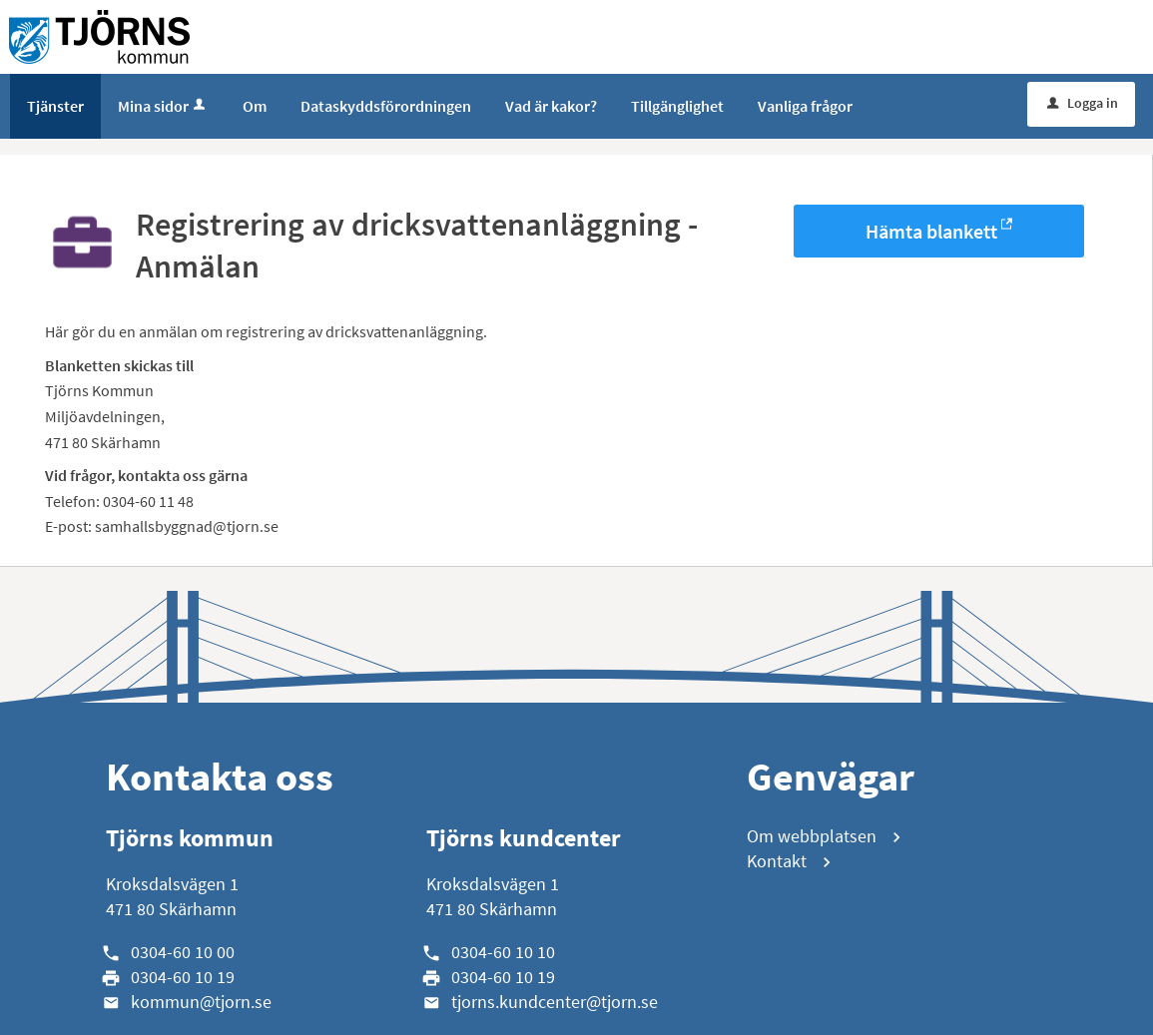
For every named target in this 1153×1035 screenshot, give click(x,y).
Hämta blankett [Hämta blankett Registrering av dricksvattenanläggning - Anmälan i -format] (931, 231)
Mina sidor (163, 106)
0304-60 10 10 (503, 951)
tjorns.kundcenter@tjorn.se (554, 1001)
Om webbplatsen (811, 835)
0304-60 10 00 (183, 951)
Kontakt (777, 860)
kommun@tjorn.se (201, 1001)
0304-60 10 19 (183, 976)
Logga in (1082, 103)
